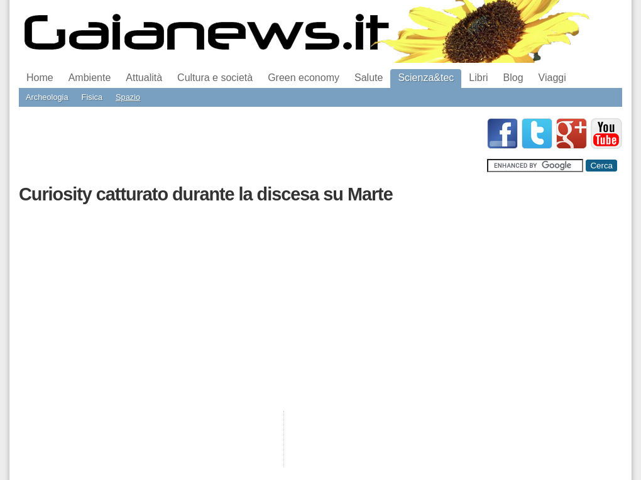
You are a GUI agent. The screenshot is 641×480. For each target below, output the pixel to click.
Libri (478, 77)
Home (39, 77)
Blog (513, 77)
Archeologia (47, 97)
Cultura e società (215, 77)
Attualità (144, 77)
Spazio (128, 97)
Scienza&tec (426, 77)
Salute (368, 77)
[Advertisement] (247, 146)
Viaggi (552, 77)
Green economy (303, 77)
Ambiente (89, 77)
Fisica (92, 97)
